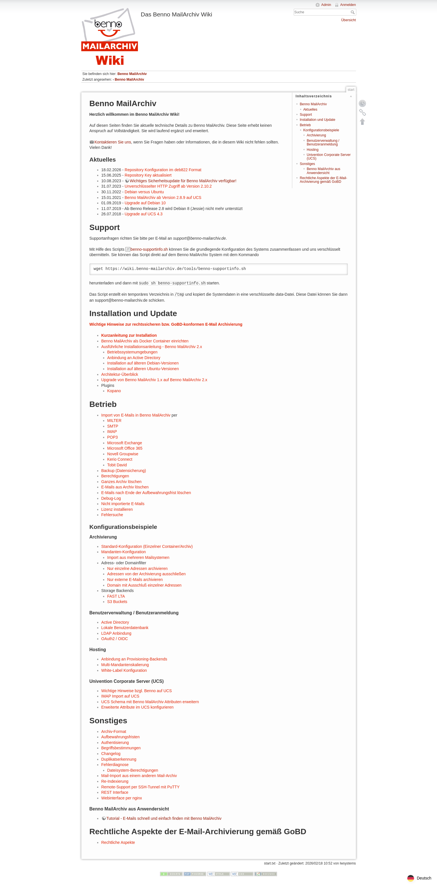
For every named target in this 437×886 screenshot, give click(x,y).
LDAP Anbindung (116, 633)
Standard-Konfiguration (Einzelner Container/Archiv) (147, 546)
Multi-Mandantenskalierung (125, 664)
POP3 (112, 437)
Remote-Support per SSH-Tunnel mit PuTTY (140, 787)
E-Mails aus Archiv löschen (125, 487)
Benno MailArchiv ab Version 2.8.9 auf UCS (163, 197)
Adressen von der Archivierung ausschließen (146, 574)
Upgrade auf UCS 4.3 (144, 214)
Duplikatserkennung (119, 759)
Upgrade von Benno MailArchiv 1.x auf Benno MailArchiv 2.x (154, 379)
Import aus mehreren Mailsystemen (138, 557)
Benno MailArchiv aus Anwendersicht (323, 171)
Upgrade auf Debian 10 (145, 203)
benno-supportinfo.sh (149, 249)
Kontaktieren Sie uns (113, 142)
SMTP (112, 426)
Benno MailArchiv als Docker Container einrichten (145, 341)
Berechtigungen (115, 476)
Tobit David (117, 465)
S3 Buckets (117, 601)
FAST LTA (116, 596)
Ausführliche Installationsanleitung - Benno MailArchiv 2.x (151, 346)
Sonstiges (307, 164)
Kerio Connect (120, 459)
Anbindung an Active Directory (134, 357)
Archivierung (316, 135)
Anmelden (348, 5)
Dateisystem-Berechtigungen (132, 770)
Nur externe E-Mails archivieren (135, 579)
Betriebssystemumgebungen (132, 352)
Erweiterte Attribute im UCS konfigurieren (137, 707)
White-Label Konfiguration (124, 670)
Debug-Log (111, 498)
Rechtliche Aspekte (118, 842)
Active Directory (115, 622)
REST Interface (114, 792)
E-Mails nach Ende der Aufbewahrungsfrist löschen (146, 492)
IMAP (112, 431)
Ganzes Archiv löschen (121, 481)
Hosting (313, 150)
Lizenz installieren (117, 509)
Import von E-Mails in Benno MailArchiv (135, 415)
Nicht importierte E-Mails (122, 503)
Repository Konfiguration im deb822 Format (163, 170)
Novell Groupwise (122, 454)
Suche (353, 12)
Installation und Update (317, 120)
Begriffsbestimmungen (121, 748)
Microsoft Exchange (124, 443)
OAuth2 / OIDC (114, 638)
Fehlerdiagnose (115, 764)
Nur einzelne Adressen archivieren (137, 568)
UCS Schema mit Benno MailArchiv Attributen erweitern (150, 702)
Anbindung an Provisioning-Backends (134, 659)
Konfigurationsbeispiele (321, 130)
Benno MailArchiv (132, 74)
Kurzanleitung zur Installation (129, 335)
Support (306, 115)
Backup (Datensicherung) (123, 470)
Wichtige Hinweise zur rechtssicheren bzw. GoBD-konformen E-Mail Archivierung (165, 324)
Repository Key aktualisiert (148, 175)
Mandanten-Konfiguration (123, 552)
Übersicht (348, 20)
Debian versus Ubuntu (144, 192)
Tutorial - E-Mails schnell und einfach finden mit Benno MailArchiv (163, 818)
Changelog (111, 753)
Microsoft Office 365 (124, 448)
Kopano (114, 391)
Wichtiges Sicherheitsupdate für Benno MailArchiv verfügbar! (183, 181)
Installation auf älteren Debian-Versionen (143, 363)
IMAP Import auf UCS (120, 696)
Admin (326, 5)
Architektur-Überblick (119, 374)
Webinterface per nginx (121, 798)
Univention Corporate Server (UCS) (329, 156)
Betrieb (305, 125)
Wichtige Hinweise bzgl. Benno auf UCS (136, 690)
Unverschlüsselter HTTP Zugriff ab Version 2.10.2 (168, 186)
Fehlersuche (112, 514)
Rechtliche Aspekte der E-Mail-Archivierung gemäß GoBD (323, 180)
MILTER (114, 420)
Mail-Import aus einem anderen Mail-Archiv (139, 775)
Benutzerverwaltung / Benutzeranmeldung (323, 142)
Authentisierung (115, 742)
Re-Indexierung (115, 781)
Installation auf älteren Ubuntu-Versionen (143, 368)
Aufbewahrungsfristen (120, 737)
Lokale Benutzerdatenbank (125, 627)
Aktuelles (310, 109)
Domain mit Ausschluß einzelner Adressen (144, 585)
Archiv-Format (113, 731)
